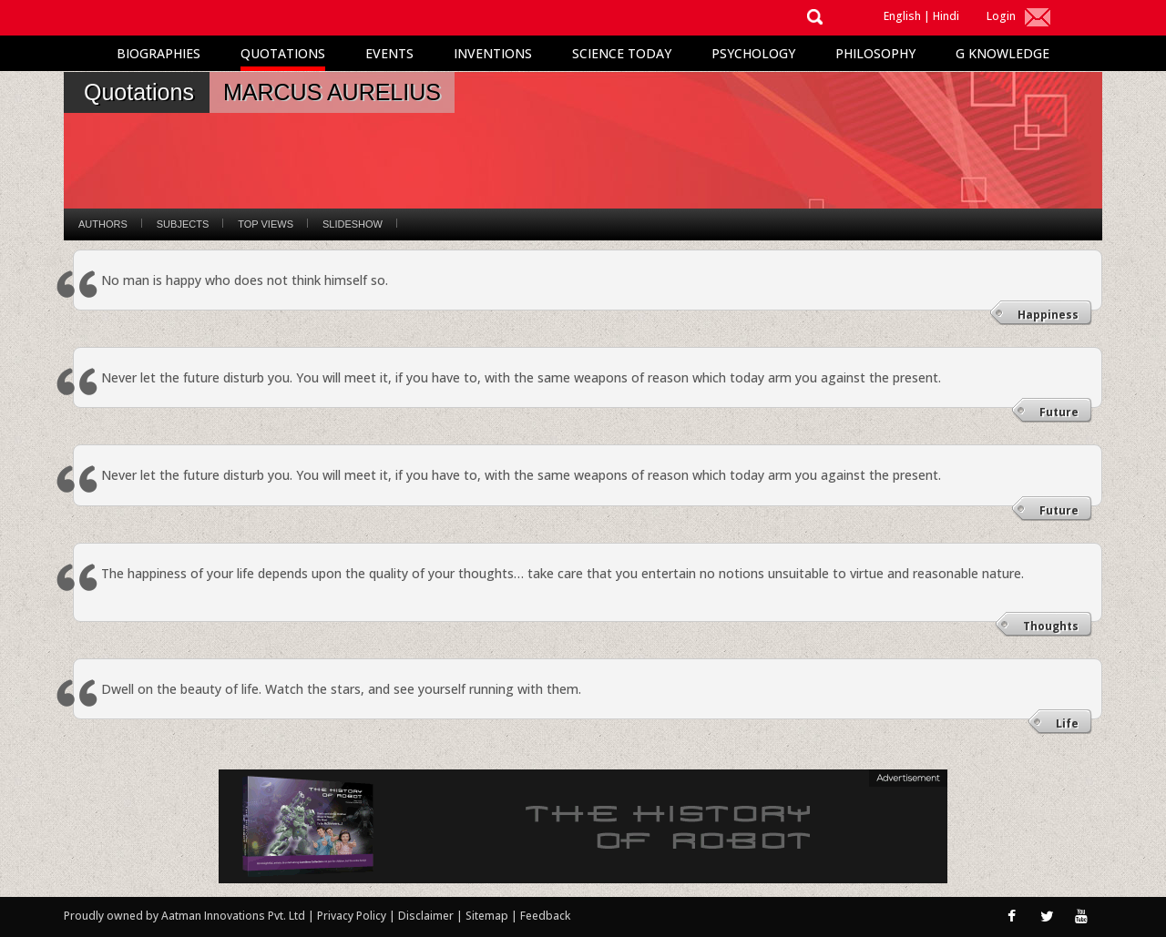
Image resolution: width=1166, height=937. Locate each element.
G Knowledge (1002, 53)
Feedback (545, 915)
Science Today (621, 53)
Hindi (946, 16)
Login (1001, 16)
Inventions (493, 53)
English (902, 16)
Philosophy (875, 53)
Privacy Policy (353, 915)
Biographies (158, 53)
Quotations (282, 53)
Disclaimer (426, 915)
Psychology (753, 53)
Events (389, 53)
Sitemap (488, 915)
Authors (103, 224)
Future (1059, 412)
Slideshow (352, 224)
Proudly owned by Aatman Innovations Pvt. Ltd (184, 915)
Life (1067, 723)
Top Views (265, 224)
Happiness (1048, 314)
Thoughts (1051, 626)
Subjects (183, 224)
